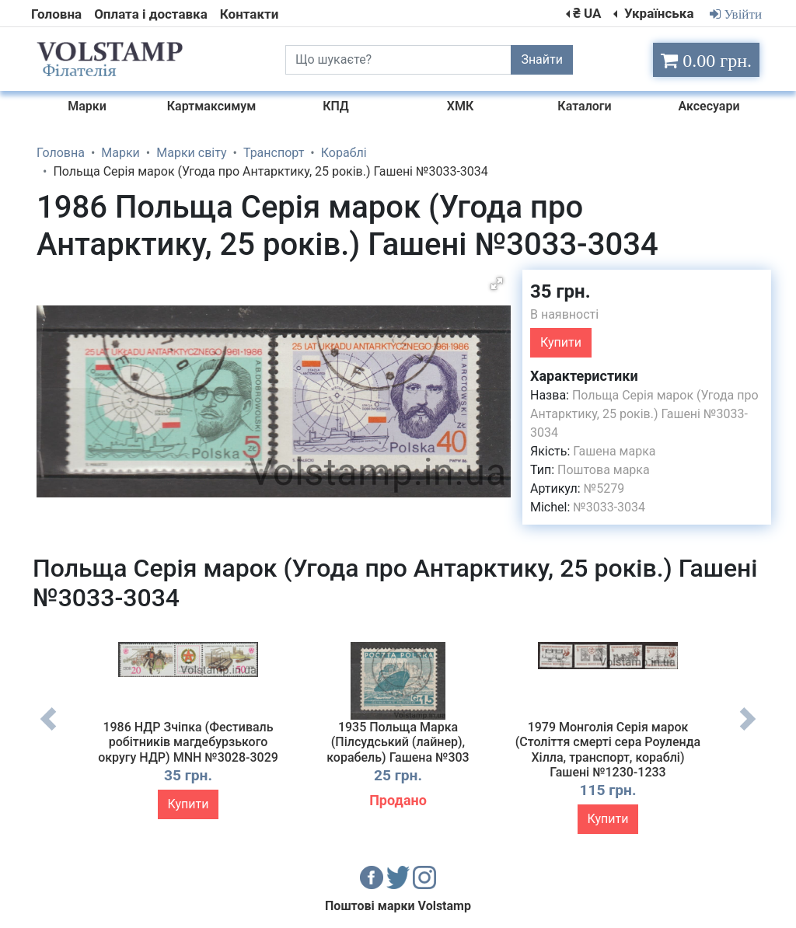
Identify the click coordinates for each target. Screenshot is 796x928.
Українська (657, 13)
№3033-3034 (609, 507)
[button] (496, 283)
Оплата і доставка (151, 14)
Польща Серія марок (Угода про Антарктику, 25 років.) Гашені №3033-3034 (644, 414)
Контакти (249, 14)
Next (747, 730)
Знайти (542, 59)
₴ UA (587, 13)
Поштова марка (603, 469)
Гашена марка (614, 451)
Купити (560, 342)
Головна (56, 14)
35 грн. (560, 291)
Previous (48, 730)
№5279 (604, 488)
